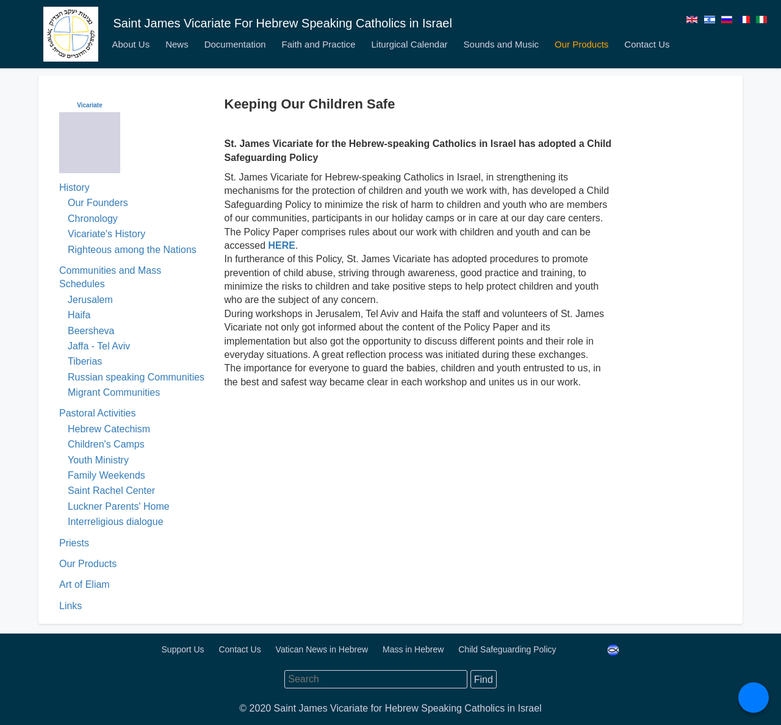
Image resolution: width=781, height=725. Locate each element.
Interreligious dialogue (116, 521)
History (74, 187)
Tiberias (85, 361)
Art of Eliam (84, 584)
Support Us (184, 649)
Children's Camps (106, 444)
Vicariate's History (106, 234)
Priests (74, 543)
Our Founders (98, 203)
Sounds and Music (501, 44)
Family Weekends (106, 475)
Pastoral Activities (97, 413)
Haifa (79, 315)
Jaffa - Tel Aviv (99, 346)
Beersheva (91, 331)
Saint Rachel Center (111, 490)
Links (70, 606)
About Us (130, 44)
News (177, 44)
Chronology (93, 218)
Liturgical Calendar (409, 44)
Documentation (235, 44)
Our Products (581, 44)
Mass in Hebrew (414, 649)
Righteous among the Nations (132, 250)
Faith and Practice (319, 44)
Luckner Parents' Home (119, 506)
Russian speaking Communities (136, 377)
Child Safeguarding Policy (508, 649)
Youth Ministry (98, 460)
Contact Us (646, 44)
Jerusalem (90, 300)
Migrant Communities (114, 392)
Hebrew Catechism (109, 429)
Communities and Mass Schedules (110, 277)
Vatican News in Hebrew (323, 649)
